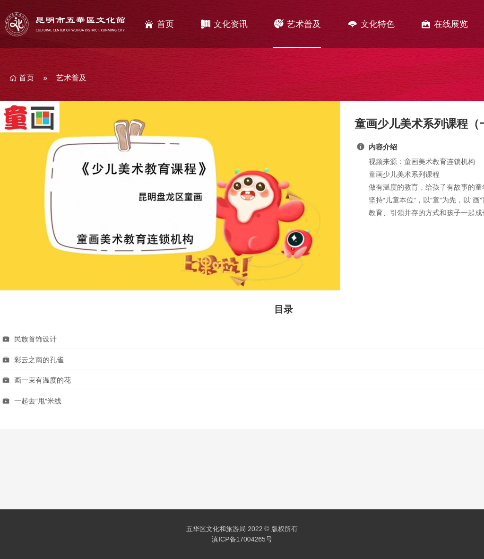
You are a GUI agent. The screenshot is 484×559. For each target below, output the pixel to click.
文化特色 (378, 24)
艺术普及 (304, 24)
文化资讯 (231, 24)
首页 (165, 24)
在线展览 (451, 24)
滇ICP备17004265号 (242, 539)
